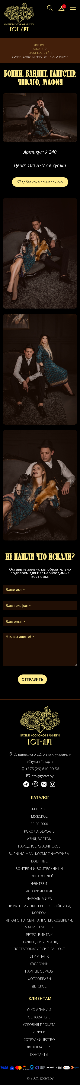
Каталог (38, 49)
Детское (39, 986)
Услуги (39, 1032)
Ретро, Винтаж (39, 934)
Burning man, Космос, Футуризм (39, 853)
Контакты (39, 1054)
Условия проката (39, 1024)
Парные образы (39, 971)
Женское (39, 809)
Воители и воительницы (39, 868)
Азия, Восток (39, 838)
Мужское (39, 816)
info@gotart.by (42, 775)
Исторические (39, 891)
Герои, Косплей (38, 53)
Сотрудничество (39, 1039)
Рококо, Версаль (39, 831)
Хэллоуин (39, 963)
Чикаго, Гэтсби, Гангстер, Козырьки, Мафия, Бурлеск (39, 923)
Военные (39, 861)
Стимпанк (39, 956)
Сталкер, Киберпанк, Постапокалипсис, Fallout (39, 945)
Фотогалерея (39, 1047)
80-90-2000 (39, 823)
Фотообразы (39, 978)
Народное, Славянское (39, 846)
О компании (39, 1009)
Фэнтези (39, 883)
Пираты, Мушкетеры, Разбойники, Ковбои (39, 909)
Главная (38, 45)
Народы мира (39, 898)
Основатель (39, 1017)
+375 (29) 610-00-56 (42, 768)
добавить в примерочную (40, 182)
